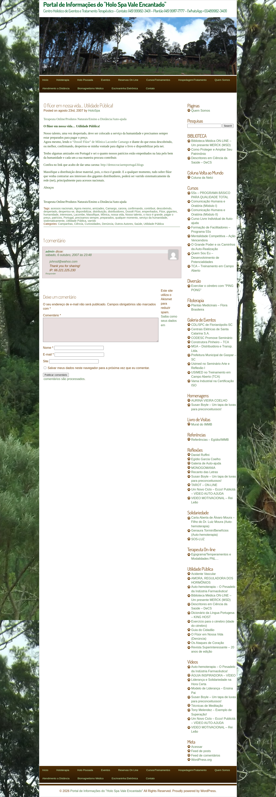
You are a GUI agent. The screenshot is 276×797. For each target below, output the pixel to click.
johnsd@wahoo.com (63, 261)
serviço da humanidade (153, 217)
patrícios (57, 217)
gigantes (172, 211)
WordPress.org (201, 759)
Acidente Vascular (203, 573)
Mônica (105, 214)
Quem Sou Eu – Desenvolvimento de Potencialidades (205, 258)
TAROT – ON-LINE (204, 485)
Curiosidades (92, 223)
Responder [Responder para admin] (50, 273)
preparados (107, 217)
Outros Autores (124, 223)
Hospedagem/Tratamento (192, 79)
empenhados (150, 211)
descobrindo (164, 208)
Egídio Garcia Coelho (205, 459)
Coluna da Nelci (202, 177)
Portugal (69, 217)
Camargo (111, 208)
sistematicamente (54, 220)
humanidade (51, 214)
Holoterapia (62, 79)
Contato (150, 88)
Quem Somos (222, 79)
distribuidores (116, 211)
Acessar (196, 746)
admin (50, 251)
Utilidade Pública (76, 220)
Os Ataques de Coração (207, 643)
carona (122, 208)
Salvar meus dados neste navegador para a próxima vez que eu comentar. (99, 372)
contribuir (149, 208)
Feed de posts (201, 751)
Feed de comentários (205, 755)
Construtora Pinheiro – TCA (210, 342)
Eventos (105, 79)
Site (45, 365)
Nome (48, 352)
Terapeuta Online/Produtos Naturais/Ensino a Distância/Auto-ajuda (85, 119)
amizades (98, 208)
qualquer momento (126, 217)
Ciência (78, 223)
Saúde (138, 223)
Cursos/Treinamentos (158, 79)
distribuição (99, 211)
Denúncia (107, 223)
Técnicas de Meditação (207, 705)
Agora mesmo (82, 208)
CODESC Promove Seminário (211, 338)
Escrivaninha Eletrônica (125, 88)
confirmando (135, 208)
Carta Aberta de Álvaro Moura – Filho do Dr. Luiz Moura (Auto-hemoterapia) (213, 522)
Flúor (162, 211)
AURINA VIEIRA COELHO (209, 400)
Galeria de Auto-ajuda (206, 463)
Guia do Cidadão (202, 630)
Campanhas (65, 223)
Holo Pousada (85, 79)
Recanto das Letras (204, 472)
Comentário (52, 315)
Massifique (92, 214)
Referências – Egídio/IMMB (210, 439)
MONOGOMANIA (203, 467)
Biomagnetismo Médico (90, 88)
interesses (66, 214)
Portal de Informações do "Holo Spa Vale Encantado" (106, 791)
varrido (92, 220)
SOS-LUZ (197, 539)
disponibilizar (83, 211)
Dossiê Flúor (133, 211)
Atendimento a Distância (56, 88)
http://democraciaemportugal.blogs (122, 164)
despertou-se (66, 211)
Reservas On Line (128, 79)
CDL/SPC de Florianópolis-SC (211, 324)
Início (45, 79)
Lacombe (79, 214)
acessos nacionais (62, 208)
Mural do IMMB (201, 424)
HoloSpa (94, 110)
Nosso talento (133, 214)
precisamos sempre (87, 217)
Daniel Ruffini (200, 455)
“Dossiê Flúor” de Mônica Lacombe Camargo (100, 141)
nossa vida (117, 214)
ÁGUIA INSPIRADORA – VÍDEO (213, 675)
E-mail (48, 359)
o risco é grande (153, 214)
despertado (50, 211)
